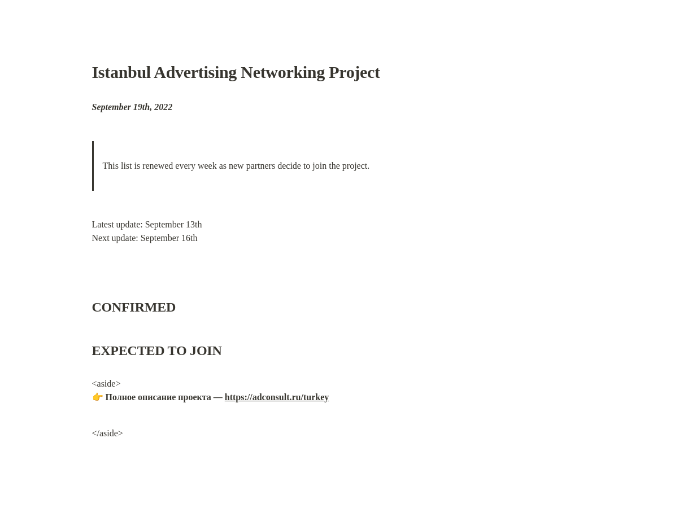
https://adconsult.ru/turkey (277, 397)
